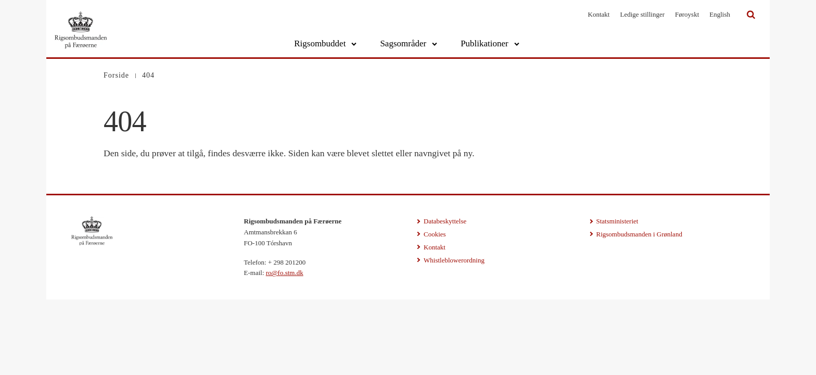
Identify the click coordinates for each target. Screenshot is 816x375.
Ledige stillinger (642, 14)
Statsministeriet (617, 221)
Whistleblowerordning (454, 260)
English (719, 14)
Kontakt (599, 14)
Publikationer (484, 43)
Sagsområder (403, 43)
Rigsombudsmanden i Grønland (639, 234)
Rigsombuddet (320, 43)
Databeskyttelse (445, 221)
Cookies (435, 234)
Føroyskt (687, 14)
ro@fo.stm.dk (284, 273)
